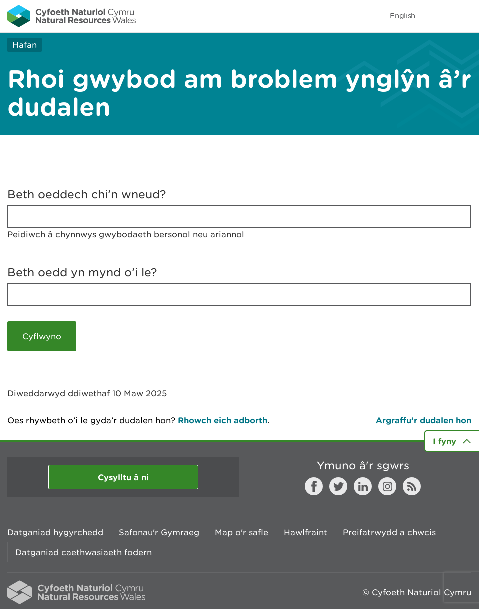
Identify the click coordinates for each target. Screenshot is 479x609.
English (403, 15)
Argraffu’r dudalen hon (424, 420)
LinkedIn (363, 486)
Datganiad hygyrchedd (56, 532)
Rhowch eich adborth (223, 420)
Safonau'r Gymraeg (159, 532)
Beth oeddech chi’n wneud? (87, 194)
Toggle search (437, 16)
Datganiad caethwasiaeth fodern (84, 552)
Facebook (314, 486)
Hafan (24, 45)
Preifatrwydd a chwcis (389, 532)
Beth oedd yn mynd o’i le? (83, 272)
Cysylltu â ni (123, 477)
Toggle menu (465, 16)
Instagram (387, 486)
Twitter (339, 486)
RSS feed (412, 486)
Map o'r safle (241, 532)
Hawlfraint (306, 532)
